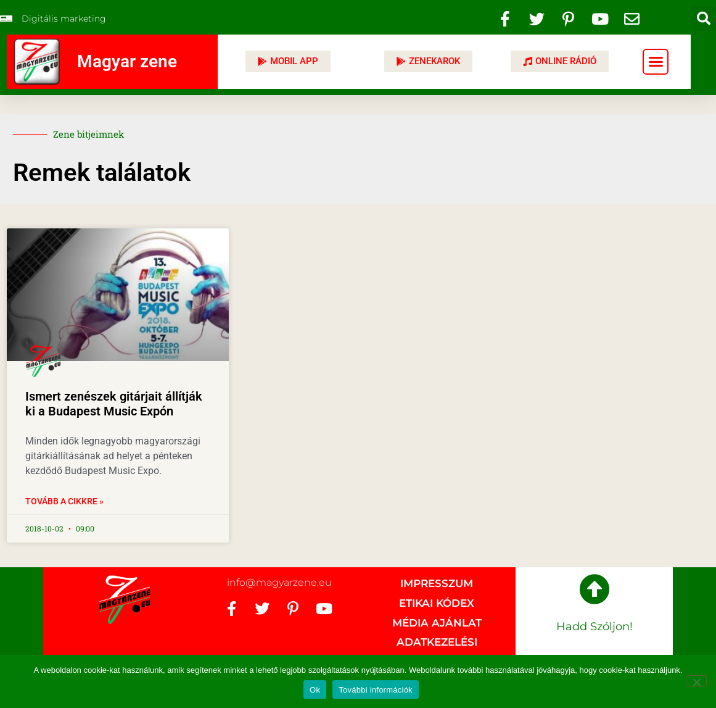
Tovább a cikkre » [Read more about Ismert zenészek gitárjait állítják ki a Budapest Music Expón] (64, 501)
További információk (376, 689)
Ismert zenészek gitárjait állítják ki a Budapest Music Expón (113, 404)
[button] (703, 18)
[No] (696, 680)
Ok (315, 689)
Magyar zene (127, 61)
